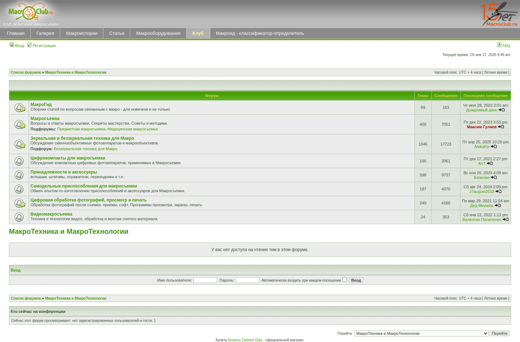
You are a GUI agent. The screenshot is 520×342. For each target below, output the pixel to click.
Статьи (116, 33)
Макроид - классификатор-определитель (260, 33)
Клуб (197, 33)
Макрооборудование (158, 33)
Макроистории (81, 33)
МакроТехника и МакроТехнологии (76, 72)
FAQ (503, 45)
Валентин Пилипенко (481, 219)
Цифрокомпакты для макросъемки (68, 158)
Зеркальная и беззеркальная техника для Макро (82, 138)
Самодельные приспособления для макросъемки (84, 186)
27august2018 (482, 191)
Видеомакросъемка (51, 214)
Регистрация (41, 45)
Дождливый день (481, 110)
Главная (15, 33)
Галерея (45, 33)
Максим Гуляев (482, 127)
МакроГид (41, 104)
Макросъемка (45, 118)
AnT (482, 163)
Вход (17, 45)
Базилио (481, 177)
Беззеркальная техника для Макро (85, 149)
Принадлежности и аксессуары (64, 172)
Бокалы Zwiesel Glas (245, 340)
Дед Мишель (481, 205)
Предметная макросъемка (81, 129)
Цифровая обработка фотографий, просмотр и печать (89, 200)
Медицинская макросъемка (132, 129)
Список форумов (26, 72)
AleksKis (481, 146)
